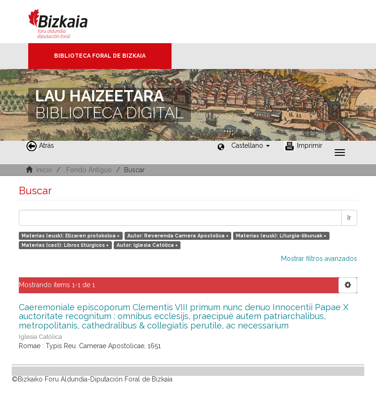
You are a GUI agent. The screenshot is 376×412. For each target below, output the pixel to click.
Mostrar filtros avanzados (319, 258)
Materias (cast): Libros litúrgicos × (65, 245)
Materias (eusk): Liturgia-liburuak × (281, 235)
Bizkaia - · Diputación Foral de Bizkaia (68, 21)
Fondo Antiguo (89, 170)
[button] (250, 145)
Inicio (44, 170)
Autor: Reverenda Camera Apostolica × (177, 235)
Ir (349, 217)
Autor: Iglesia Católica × (147, 245)
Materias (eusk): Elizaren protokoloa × (70, 235)
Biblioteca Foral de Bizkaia (100, 56)
